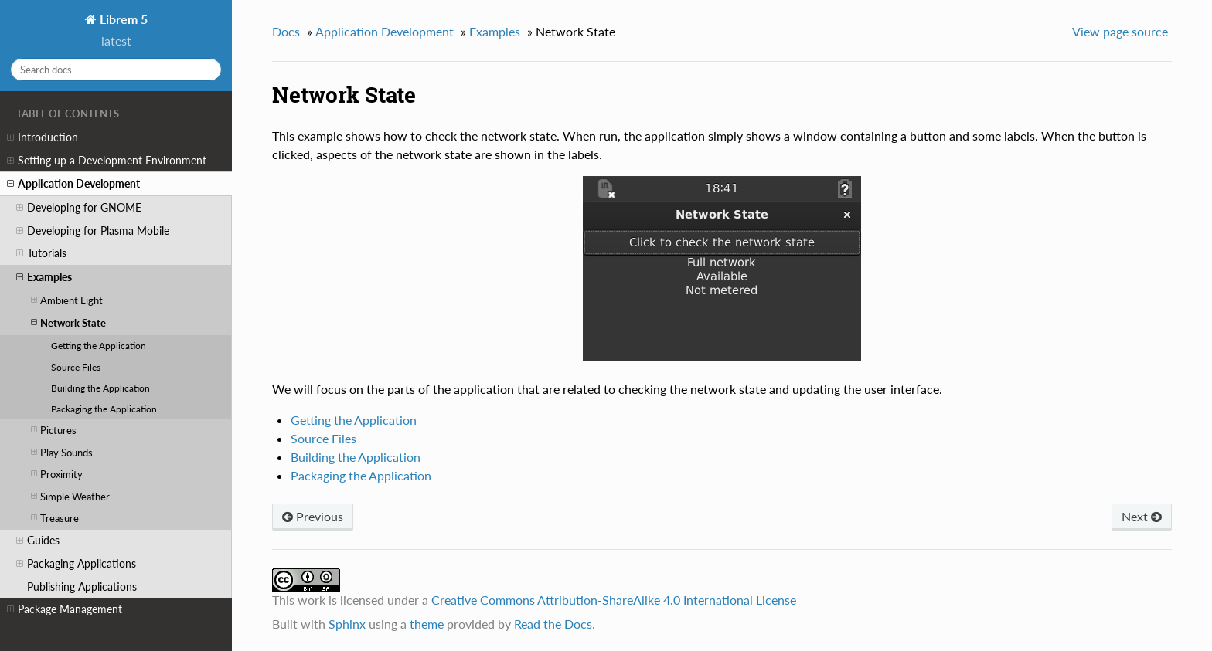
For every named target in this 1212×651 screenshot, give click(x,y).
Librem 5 (122, 19)
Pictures (54, 429)
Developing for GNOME (78, 208)
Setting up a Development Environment (106, 161)
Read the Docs (553, 623)
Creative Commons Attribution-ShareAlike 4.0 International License (613, 599)
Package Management (64, 609)
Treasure (55, 517)
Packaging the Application (104, 408)
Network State (68, 322)
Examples (44, 277)
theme (427, 623)
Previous (312, 516)
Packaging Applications (76, 564)
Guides (38, 541)
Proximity (57, 473)
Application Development (73, 184)
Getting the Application (98, 345)
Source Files (75, 366)
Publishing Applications (82, 586)
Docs (286, 31)
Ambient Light (67, 300)
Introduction (42, 137)
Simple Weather (70, 496)
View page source (1120, 31)
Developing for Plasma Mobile (92, 231)
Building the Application (100, 387)
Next (1142, 516)
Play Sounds (62, 452)
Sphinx (347, 623)
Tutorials (41, 253)
